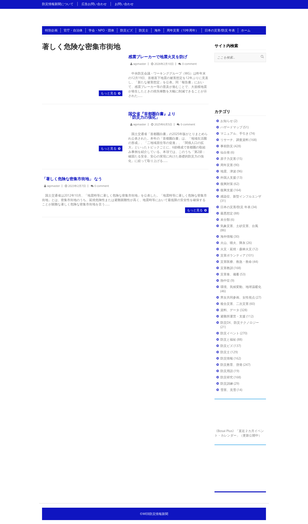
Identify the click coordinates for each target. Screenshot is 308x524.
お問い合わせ (124, 4)
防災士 (143, 30)
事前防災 (226, 146)
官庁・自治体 (73, 30)
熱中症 (225, 280)
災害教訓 (226, 268)
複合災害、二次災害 (234, 304)
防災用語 (226, 371)
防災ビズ (126, 30)
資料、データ (229, 310)
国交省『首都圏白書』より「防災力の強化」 (151, 115)
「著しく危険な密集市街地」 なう (72, 178)
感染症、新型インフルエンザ (240, 196)
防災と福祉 (228, 339)
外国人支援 (228, 177)
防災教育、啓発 (231, 364)
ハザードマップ (231, 127)
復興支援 (226, 190)
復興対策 (226, 184)
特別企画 (51, 30)
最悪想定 (226, 213)
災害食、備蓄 (229, 274)
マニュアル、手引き (234, 133)
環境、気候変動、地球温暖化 (240, 287)
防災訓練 (226, 383)
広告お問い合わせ (94, 4)
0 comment (189, 64)
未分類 (225, 219)
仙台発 (225, 152)
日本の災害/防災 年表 (220, 30)
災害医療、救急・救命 (236, 261)
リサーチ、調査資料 (234, 140)
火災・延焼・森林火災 (236, 249)
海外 (157, 30)
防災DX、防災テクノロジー (239, 322)
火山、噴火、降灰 (233, 243)
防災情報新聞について (57, 4)
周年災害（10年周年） (183, 30)
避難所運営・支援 (233, 316)
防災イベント (229, 333)
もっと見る (108, 93)
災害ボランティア (233, 255)
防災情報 (226, 358)
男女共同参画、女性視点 (237, 297)
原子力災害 (228, 158)
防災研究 (226, 377)
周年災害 (226, 165)
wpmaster (139, 64)
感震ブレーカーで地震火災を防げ (157, 56)
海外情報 (226, 236)
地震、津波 (228, 171)
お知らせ (226, 121)
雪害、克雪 (228, 390)
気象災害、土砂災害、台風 (239, 226)
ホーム (245, 30)
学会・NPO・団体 (101, 30)
